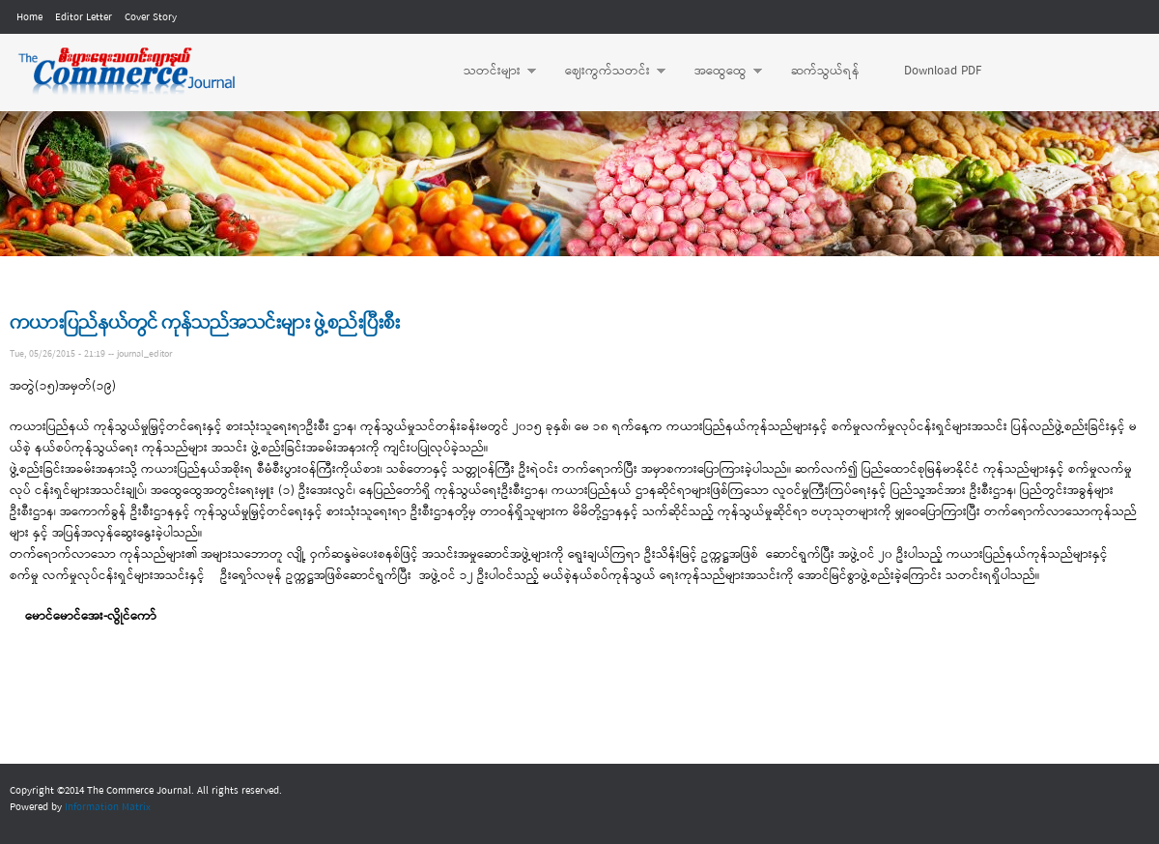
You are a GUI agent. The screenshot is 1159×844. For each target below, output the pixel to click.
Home (29, 17)
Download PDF (942, 71)
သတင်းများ (490, 71)
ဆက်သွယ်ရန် (825, 71)
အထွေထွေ (718, 71)
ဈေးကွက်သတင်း (605, 71)
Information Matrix (108, 807)
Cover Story (151, 17)
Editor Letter (83, 17)
